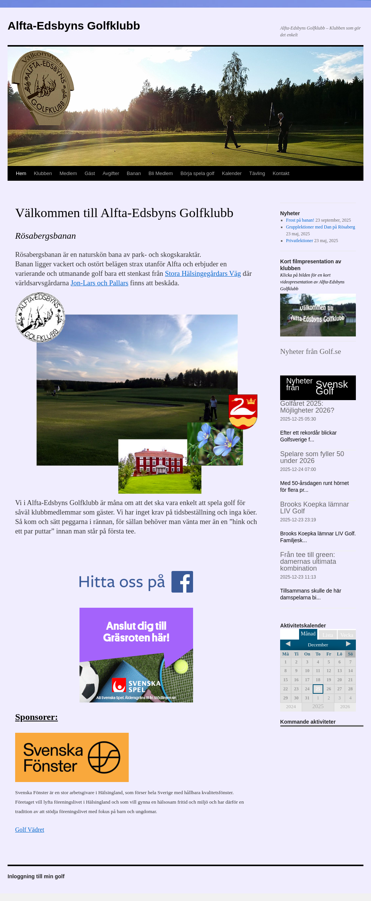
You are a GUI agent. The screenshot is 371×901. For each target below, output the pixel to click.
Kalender (232, 173)
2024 (291, 706)
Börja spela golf (198, 173)
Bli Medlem (160, 173)
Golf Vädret (29, 829)
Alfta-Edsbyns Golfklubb (74, 25)
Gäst (89, 173)
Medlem (68, 173)
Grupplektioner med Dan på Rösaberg (320, 227)
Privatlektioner (299, 240)
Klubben (43, 173)
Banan (134, 173)
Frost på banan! (300, 220)
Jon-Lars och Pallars (99, 283)
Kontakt (281, 173)
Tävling (257, 173)
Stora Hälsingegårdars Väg (203, 273)
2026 (345, 706)
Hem (21, 173)
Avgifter (111, 173)
